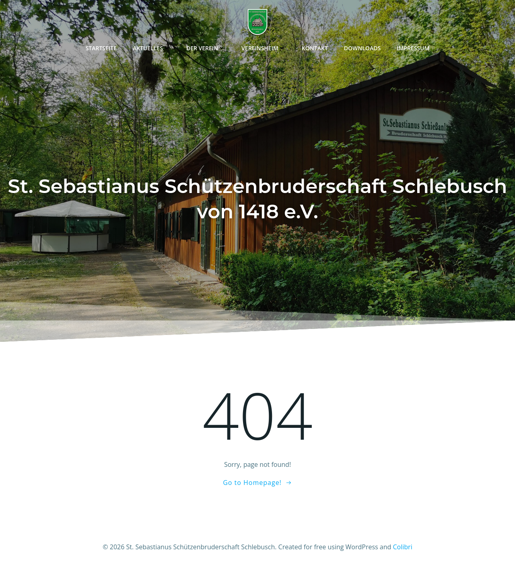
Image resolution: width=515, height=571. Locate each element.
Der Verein (205, 48)
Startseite (101, 48)
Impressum (413, 48)
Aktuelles (151, 48)
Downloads (362, 48)
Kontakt (315, 48)
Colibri (402, 546)
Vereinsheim (263, 48)
